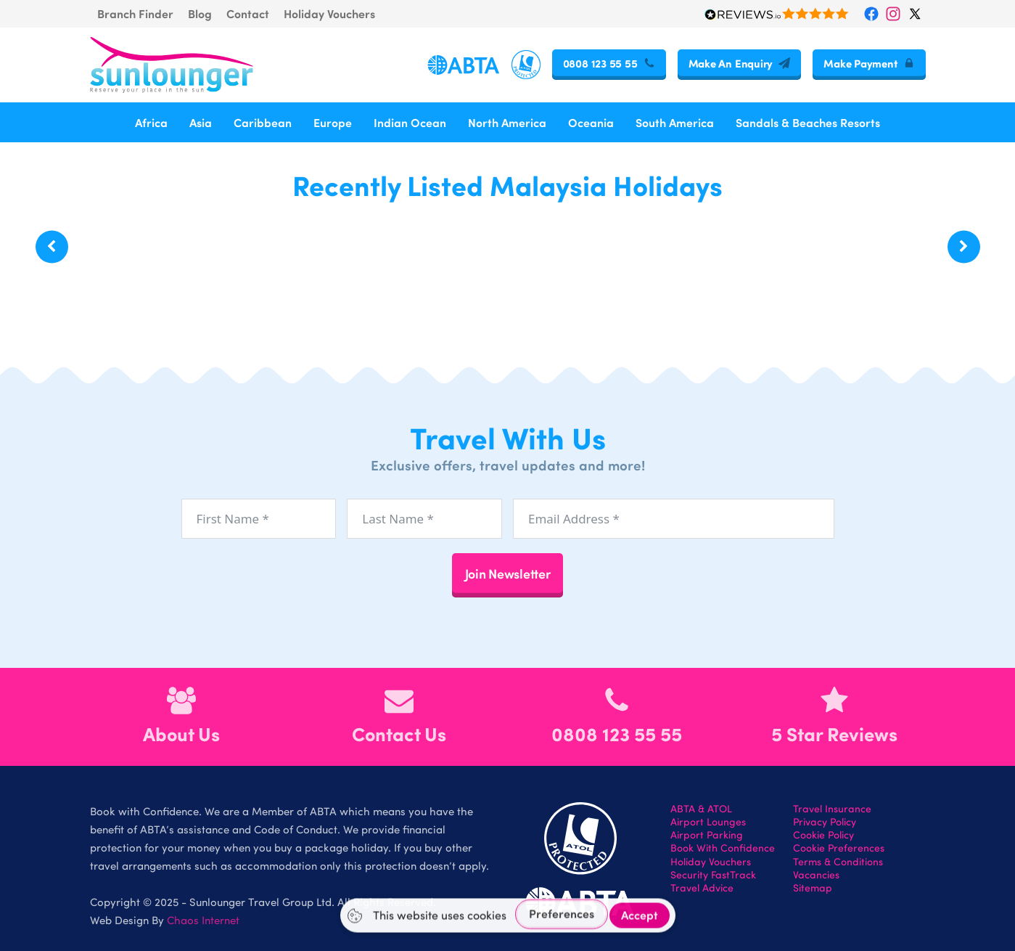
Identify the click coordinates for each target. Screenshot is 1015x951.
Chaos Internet (203, 920)
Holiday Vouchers (329, 13)
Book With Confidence (722, 847)
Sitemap (812, 887)
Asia (200, 122)
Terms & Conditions (838, 861)
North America (507, 122)
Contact (247, 13)
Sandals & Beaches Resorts (808, 122)
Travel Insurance (832, 808)
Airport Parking (706, 834)
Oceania (591, 122)
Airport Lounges (708, 821)
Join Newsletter (508, 573)
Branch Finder (135, 13)
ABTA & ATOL (701, 808)
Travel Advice (701, 887)
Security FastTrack (713, 874)
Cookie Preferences (838, 847)
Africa (151, 122)
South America (675, 122)
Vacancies (816, 874)
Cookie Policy (823, 834)
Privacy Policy (824, 821)
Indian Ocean (410, 122)
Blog (200, 13)
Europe (332, 122)
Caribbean (263, 122)
